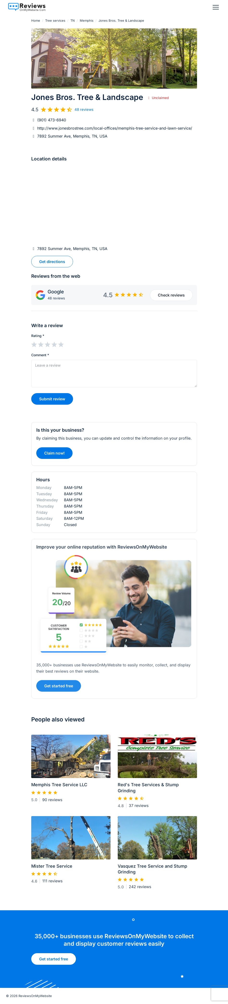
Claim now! (54, 455)
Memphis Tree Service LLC (59, 786)
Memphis (86, 20)
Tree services (55, 20)
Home (35, 20)
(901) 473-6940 (51, 120)
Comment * (40, 355)
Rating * (37, 336)
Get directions (52, 261)
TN (72, 20)
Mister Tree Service (51, 868)
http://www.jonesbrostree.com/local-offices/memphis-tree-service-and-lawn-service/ (114, 128)
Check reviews (171, 295)
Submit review (52, 398)
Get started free (58, 688)
